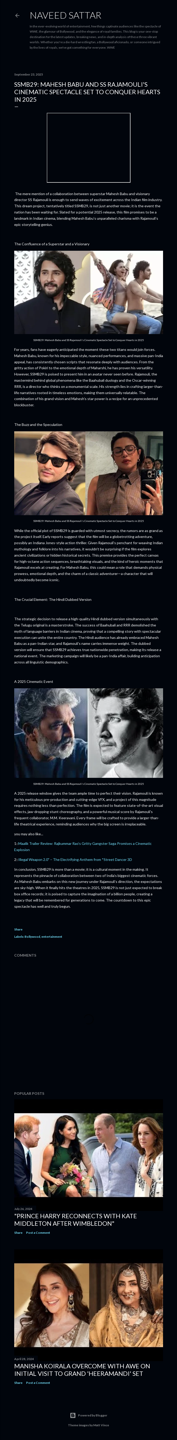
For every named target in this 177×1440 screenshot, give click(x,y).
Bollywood (32, 937)
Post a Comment (38, 1233)
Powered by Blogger (88, 1415)
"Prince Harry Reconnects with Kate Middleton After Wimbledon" (75, 1219)
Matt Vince (101, 1425)
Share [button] (18, 929)
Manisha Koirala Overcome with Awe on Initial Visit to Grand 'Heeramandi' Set (82, 1369)
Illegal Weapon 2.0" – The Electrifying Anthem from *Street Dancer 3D (75, 859)
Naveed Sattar (65, 15)
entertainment (51, 937)
